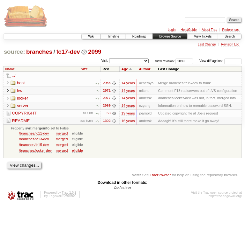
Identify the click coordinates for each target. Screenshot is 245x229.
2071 (106, 90)
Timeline (113, 36)
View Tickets (203, 36)
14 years (128, 83)
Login (171, 29)
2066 (106, 83)
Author (144, 69)
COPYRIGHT (24, 113)
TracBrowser (160, 175)
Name (10, 69)
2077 (106, 98)
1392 (106, 121)
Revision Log (230, 44)
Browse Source (170, 36)
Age (124, 69)
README (21, 121)
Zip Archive (122, 188)
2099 (94, 51)
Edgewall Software (61, 196)
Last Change (207, 44)
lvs (19, 90)
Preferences (231, 29)
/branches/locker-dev (35, 151)
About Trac (209, 29)
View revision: (165, 61)
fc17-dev (68, 51)
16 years (128, 121)
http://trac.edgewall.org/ (225, 196)
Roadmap (139, 36)
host (21, 82)
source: (14, 51)
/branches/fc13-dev (34, 139)
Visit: (104, 60)
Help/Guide (189, 29)
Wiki (91, 36)
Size (84, 69)
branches (39, 51)
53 (108, 113)
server (22, 105)
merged (62, 133)
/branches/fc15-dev (34, 145)
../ (14, 75)
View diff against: (220, 61)
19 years (128, 113)
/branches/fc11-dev (34, 133)
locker (22, 98)
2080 (106, 105)
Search (230, 36)
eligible (77, 151)
